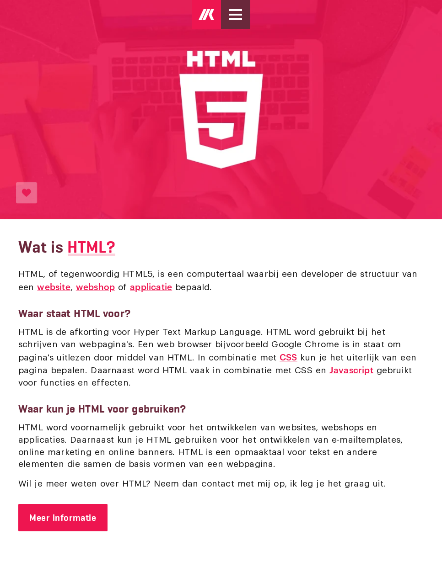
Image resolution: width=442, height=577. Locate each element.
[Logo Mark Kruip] (206, 14)
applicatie (151, 286)
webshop (95, 286)
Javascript (351, 369)
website (53, 286)
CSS (288, 356)
